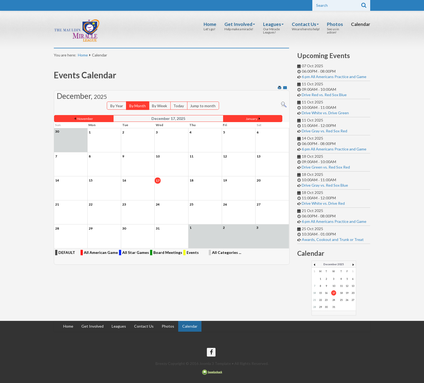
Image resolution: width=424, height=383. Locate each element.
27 (353, 299)
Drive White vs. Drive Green (325, 112)
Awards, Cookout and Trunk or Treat (333, 239)
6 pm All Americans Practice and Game (334, 76)
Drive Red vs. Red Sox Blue (324, 94)
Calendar (360, 24)
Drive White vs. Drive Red (323, 203)
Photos (335, 24)
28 (314, 306)
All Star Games (135, 252)
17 (333, 292)
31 (333, 306)
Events (193, 252)
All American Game (101, 252)
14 (314, 292)
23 (326, 299)
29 (320, 306)
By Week (159, 105)
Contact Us (305, 24)
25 (341, 299)
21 (314, 299)
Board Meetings (167, 252)
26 (347, 299)
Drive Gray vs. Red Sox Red (324, 131)
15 (320, 292)
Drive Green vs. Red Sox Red (326, 167)
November (85, 119)
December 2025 (333, 264)
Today (178, 105)
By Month (137, 105)
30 (326, 306)
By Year (116, 105)
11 (341, 285)
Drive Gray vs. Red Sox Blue (325, 185)
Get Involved (239, 24)
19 (347, 292)
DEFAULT (66, 252)
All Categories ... (226, 252)
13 (353, 285)
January (251, 119)
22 (320, 299)
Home (210, 24)
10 (333, 285)
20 (353, 292)
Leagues (273, 24)
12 (347, 285)
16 (326, 292)
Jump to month (203, 105)
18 (341, 292)
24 (333, 299)
